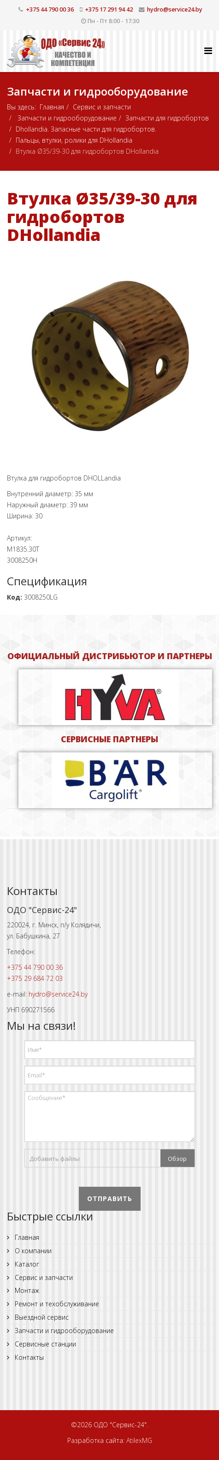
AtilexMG (139, 1440)
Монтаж (26, 1290)
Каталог (26, 1264)
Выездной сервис (41, 1317)
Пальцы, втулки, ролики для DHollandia (74, 140)
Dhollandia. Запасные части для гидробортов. (86, 129)
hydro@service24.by (174, 9)
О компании (32, 1250)
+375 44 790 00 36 (50, 9)
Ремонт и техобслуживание (56, 1303)
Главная (52, 106)
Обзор (177, 1158)
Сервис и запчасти (102, 106)
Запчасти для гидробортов (167, 118)
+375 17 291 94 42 (109, 9)
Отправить (109, 1198)
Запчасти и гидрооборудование (66, 118)
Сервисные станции (44, 1344)
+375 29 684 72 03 (35, 978)
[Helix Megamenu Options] (208, 50)
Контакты (28, 1357)
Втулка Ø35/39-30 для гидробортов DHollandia (102, 216)
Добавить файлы (55, 1158)
